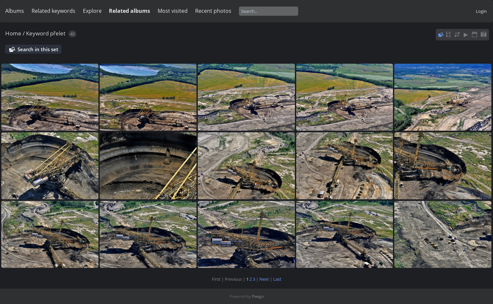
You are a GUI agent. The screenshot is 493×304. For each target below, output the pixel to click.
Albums (14, 10)
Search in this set (37, 49)
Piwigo (258, 296)
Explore (92, 10)
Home (13, 33)
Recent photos (213, 10)
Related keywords (53, 10)
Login (481, 11)
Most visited (173, 10)
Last (277, 279)
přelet (57, 33)
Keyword (37, 33)
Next (264, 279)
